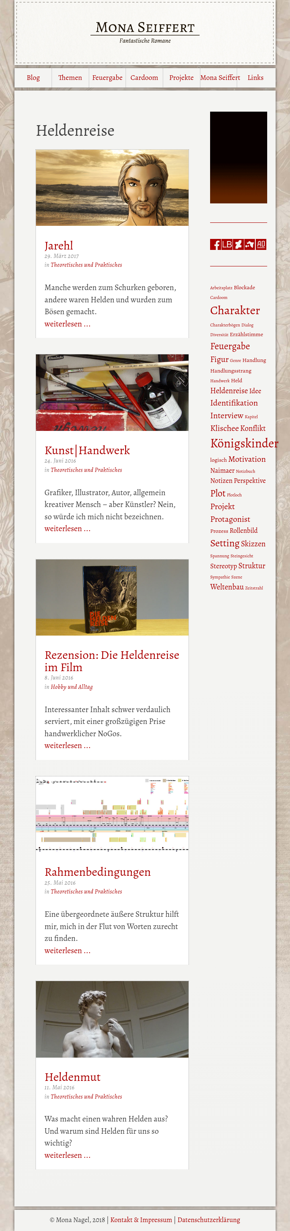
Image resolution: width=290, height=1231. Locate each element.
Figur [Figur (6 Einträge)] (219, 359)
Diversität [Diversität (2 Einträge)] (219, 335)
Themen (70, 77)
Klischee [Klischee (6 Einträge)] (224, 428)
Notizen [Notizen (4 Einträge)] (221, 480)
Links (255, 77)
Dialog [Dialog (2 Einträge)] (247, 325)
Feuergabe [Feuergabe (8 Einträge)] (230, 346)
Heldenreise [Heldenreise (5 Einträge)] (229, 391)
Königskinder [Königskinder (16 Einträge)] (244, 443)
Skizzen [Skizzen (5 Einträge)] (253, 544)
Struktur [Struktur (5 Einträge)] (251, 566)
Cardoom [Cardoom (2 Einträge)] (218, 297)
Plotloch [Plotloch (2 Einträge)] (234, 495)
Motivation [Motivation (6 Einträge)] (247, 459)
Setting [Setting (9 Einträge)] (225, 543)
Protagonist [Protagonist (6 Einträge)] (230, 519)
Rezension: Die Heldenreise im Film (111, 661)
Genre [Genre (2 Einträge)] (235, 360)
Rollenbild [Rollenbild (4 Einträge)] (244, 530)
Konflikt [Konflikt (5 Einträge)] (252, 428)
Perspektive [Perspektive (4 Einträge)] (250, 480)
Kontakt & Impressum (141, 1220)
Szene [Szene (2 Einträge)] (236, 577)
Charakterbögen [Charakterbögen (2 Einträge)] (225, 325)
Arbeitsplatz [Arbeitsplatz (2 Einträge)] (221, 288)
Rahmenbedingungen (97, 872)
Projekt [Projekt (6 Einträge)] (222, 506)
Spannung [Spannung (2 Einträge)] (219, 556)
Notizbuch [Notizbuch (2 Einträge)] (245, 471)
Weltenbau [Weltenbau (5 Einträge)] (227, 587)
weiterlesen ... (67, 323)
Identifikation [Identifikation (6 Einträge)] (234, 403)
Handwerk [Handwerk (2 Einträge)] (220, 381)
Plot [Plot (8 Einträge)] (217, 493)
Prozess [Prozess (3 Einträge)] (219, 531)
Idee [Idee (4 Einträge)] (255, 391)
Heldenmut (72, 1077)
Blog (33, 77)
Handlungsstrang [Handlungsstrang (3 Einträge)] (230, 371)
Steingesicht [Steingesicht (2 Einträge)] (241, 556)
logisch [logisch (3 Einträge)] (218, 460)
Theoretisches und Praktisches (86, 265)
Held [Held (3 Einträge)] (236, 380)
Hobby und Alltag (72, 687)
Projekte (181, 77)
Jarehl (58, 245)
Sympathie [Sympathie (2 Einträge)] (220, 577)
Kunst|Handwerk (87, 450)
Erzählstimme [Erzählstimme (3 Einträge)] (246, 334)
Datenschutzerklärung (209, 1220)
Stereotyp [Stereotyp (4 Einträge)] (223, 566)
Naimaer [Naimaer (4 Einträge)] (222, 470)
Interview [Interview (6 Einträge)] (226, 415)
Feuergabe (107, 77)
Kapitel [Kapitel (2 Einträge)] (251, 417)
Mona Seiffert (218, 77)
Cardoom (144, 77)
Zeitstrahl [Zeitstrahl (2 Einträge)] (254, 588)
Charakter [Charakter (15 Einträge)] (235, 310)
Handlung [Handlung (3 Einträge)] (254, 360)
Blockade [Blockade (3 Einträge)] (244, 287)
